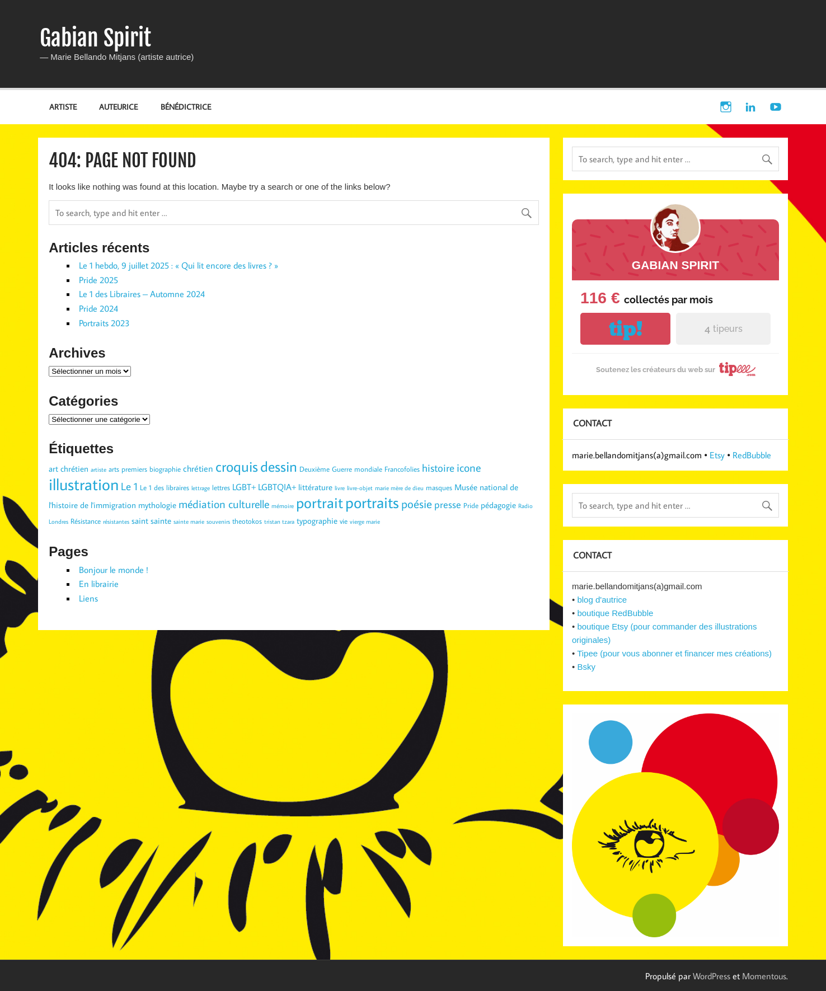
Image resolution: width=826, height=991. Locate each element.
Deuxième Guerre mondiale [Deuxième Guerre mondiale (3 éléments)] (340, 468)
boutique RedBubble (615, 613)
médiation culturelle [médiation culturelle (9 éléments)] (224, 503)
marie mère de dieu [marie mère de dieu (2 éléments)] (399, 488)
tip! (625, 328)
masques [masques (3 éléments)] (439, 487)
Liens (88, 598)
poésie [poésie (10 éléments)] (416, 503)
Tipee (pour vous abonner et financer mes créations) (674, 653)
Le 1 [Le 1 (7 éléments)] (129, 486)
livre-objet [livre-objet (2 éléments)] (360, 488)
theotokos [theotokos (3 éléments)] (247, 520)
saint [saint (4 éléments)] (140, 520)
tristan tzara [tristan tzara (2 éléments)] (279, 521)
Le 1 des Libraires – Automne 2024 (142, 293)
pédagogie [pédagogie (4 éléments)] (498, 505)
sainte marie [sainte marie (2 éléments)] (188, 521)
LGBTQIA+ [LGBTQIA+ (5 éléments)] (277, 486)
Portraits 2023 (104, 322)
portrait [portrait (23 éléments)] (319, 502)
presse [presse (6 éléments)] (447, 504)
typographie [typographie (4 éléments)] (317, 520)
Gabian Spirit (95, 38)
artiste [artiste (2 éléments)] (98, 469)
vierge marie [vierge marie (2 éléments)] (365, 521)
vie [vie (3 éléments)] (344, 520)
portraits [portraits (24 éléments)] (372, 502)
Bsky (586, 666)
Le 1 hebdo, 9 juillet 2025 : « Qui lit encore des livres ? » (178, 265)
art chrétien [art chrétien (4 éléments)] (68, 468)
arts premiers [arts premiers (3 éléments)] (128, 468)
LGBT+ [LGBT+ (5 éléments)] (244, 486)
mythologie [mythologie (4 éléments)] (157, 505)
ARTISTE (63, 106)
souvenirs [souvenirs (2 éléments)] (218, 521)
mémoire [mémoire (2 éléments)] (282, 506)
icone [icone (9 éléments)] (469, 467)
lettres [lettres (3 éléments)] (221, 487)
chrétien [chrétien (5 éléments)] (198, 468)
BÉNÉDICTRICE (186, 106)
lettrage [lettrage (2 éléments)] (200, 488)
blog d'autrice (602, 599)
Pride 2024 (98, 308)
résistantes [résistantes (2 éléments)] (116, 521)
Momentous (764, 975)
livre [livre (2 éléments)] (340, 488)
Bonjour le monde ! (113, 569)
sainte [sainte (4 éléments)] (161, 520)
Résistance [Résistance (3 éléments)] (86, 520)
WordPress (711, 975)
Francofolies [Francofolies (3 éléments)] (402, 468)
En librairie (99, 583)
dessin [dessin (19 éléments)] (278, 466)
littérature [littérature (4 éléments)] (315, 487)
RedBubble (752, 455)
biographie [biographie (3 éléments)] (165, 468)
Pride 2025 (98, 279)
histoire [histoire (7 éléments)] (438, 468)
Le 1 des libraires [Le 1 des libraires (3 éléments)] (164, 487)
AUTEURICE (118, 106)
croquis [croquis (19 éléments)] (236, 466)
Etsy (717, 455)
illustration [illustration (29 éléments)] (84, 484)
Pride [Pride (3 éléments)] (470, 505)
